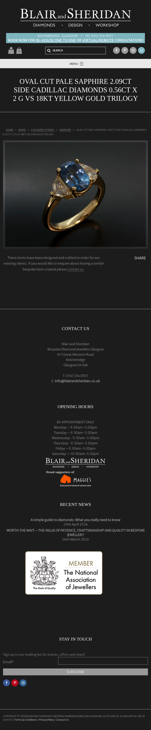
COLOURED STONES (42, 129)
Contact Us (62, 719)
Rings (22, 129)
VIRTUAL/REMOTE (98, 40)
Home (9, 129)
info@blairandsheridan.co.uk (77, 381)
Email (8, 662)
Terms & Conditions (25, 719)
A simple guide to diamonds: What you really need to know (75, 520)
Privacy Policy (46, 719)
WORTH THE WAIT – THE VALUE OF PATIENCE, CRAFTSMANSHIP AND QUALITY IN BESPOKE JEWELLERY (75, 532)
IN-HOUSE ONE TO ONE (56, 40)
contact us (75, 269)
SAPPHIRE (65, 129)
